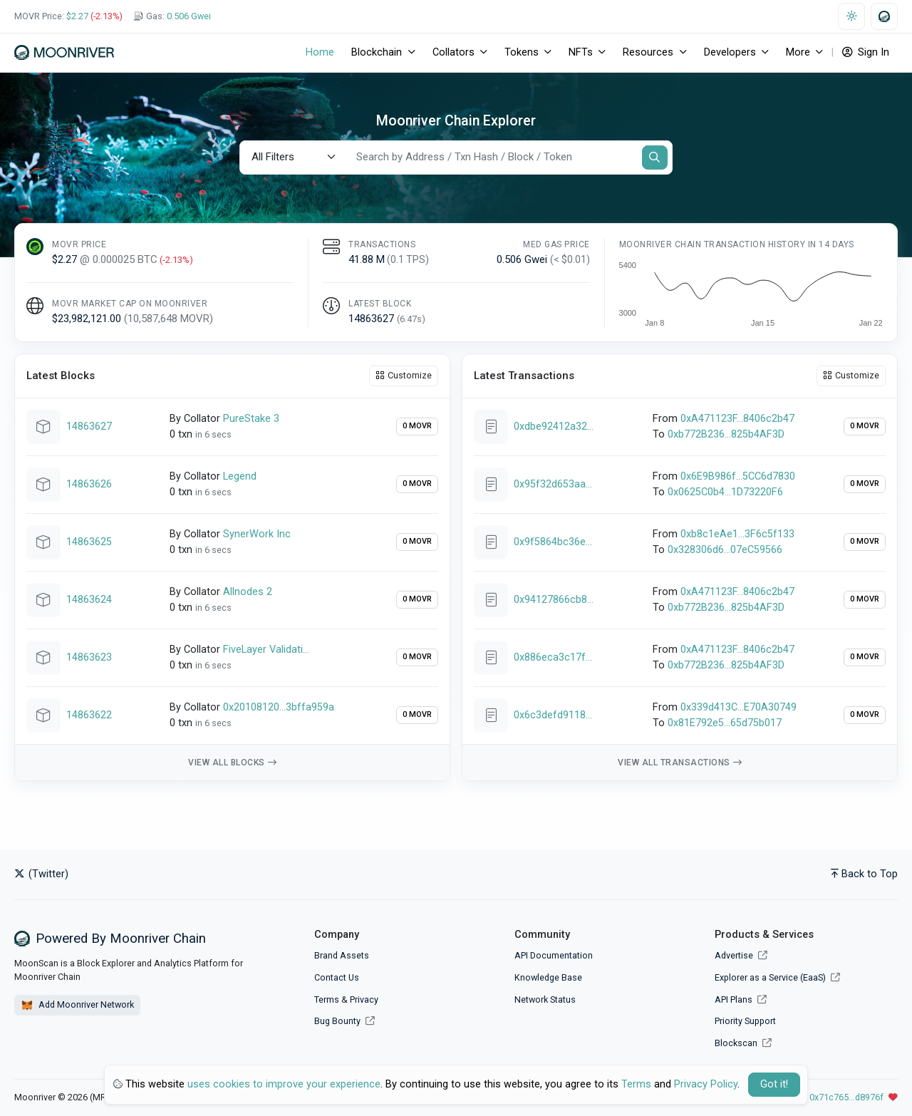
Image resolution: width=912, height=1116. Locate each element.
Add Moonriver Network (77, 1005)
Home (320, 52)
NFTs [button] (581, 52)
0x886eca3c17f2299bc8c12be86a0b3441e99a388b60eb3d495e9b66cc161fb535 (554, 657)
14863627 (89, 426)
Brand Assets (341, 955)
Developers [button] (730, 52)
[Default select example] (293, 156)
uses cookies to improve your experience (283, 1084)
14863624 (89, 600)
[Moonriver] (64, 52)
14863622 (89, 715)
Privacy (364, 999)
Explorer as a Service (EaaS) (777, 977)
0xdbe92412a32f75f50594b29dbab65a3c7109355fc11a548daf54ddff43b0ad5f (554, 426)
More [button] (798, 52)
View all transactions (680, 763)
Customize (403, 375)
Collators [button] (453, 52)
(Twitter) (41, 874)
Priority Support (745, 1021)
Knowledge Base (548, 977)
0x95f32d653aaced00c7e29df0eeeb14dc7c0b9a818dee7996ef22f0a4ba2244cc (554, 484)
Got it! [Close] (774, 1084)
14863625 (89, 542)
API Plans (741, 999)
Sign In (865, 52)
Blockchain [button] (376, 52)
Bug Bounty (337, 1021)
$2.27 (77, 16)
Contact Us (336, 977)
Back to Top (864, 874)
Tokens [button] (521, 52)
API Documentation (553, 955)
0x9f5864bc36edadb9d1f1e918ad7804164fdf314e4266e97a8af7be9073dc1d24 (554, 542)
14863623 (89, 657)
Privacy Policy (705, 1084)
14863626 (89, 484)
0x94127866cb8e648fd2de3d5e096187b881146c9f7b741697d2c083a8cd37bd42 (554, 600)
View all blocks (232, 763)
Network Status (545, 999)
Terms (326, 999)
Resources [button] (648, 52)
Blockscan (743, 1043)
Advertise (741, 955)
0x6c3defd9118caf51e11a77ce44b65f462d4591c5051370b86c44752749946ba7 (554, 715)
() (411, 319)
